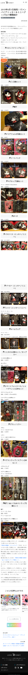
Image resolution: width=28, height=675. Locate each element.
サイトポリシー (4, 670)
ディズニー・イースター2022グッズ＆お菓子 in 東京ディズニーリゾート (10, 609)
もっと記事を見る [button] (14, 619)
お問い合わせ (4, 667)
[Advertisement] (13, 267)
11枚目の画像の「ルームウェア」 (9, 545)
